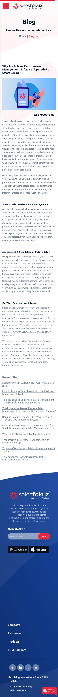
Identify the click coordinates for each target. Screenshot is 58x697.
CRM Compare (17, 649)
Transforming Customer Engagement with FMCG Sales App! (25, 441)
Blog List (34, 36)
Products (13, 641)
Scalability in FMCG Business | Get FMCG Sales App (28, 384)
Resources (14, 633)
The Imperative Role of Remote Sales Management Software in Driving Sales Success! (29, 409)
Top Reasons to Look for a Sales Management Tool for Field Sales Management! (28, 401)
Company (14, 624)
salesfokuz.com (18, 690)
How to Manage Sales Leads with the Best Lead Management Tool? (28, 392)
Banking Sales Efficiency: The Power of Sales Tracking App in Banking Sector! (27, 418)
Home (22, 36)
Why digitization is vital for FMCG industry (26, 434)
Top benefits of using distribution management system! (28, 450)
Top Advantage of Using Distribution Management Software (23, 458)
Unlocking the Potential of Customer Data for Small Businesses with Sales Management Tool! (28, 427)
